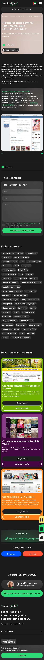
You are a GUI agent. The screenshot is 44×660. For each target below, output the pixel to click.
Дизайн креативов (21, 316)
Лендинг (29, 274)
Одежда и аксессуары (20, 337)
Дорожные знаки (20, 295)
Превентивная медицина (31, 282)
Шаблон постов (8, 308)
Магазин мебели (29, 329)
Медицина (6, 316)
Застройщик (21, 325)
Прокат (16, 312)
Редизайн (6, 295)
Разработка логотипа (11, 287)
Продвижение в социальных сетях (15, 91)
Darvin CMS (23, 270)
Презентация (30, 291)
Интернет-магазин (10, 50)
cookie (16, 648)
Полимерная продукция (12, 291)
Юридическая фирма (10, 329)
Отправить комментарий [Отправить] (22, 230)
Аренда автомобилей (30, 299)
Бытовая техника (34, 261)
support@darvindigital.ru (15, 618)
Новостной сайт (26, 320)
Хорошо (22, 655)
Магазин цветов (8, 270)
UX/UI (16, 266)
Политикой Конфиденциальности (28, 223)
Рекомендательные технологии (15, 650)
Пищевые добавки (9, 320)
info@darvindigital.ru (13, 615)
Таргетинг (6, 257)
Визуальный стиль (21, 257)
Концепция (26, 266)
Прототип (33, 278)
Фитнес (33, 308)
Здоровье (6, 312)
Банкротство (7, 325)
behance (11, 554)
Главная (5, 16)
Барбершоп (7, 304)
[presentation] (2, 153)
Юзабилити (6, 266)
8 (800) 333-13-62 (20, 9)
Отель (22, 333)
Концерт (30, 333)
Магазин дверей (9, 274)
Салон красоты (20, 278)
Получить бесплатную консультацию (22, 593)
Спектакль (6, 278)
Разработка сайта (9, 261)
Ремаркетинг (31, 253)
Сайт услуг (22, 308)
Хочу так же (22, 403)
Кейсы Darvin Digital (17, 16)
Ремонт (5, 337)
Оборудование (35, 325)
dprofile (32, 554)
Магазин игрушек (9, 333)
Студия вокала (28, 312)
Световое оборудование (25, 304)
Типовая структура (10, 299)
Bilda (22, 261)
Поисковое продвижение (12, 253)
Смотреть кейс (22, 408)
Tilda (21, 274)
